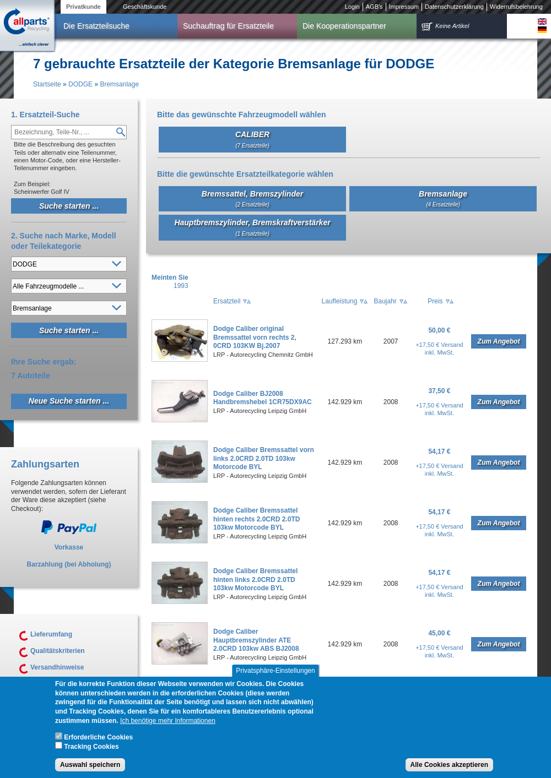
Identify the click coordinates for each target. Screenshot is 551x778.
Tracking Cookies (91, 751)
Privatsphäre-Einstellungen (275, 675)
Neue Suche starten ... (69, 400)
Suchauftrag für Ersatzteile (228, 25)
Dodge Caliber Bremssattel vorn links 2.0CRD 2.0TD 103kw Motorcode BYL (263, 458)
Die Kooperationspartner (344, 25)
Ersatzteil (226, 301)
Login (352, 6)
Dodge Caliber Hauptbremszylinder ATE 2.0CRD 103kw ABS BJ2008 (256, 640)
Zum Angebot (499, 341)
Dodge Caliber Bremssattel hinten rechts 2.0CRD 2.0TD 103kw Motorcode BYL (256, 519)
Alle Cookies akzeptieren (449, 769)
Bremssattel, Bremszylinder (252, 198)
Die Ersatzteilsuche (96, 25)
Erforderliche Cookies (98, 742)
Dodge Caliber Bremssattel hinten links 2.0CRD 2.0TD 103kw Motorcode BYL (255, 579)
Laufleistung (340, 301)
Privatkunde (83, 6)
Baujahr (385, 301)
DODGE (80, 84)
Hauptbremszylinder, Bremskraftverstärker (252, 227)
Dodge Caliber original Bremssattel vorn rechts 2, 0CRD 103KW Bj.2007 (254, 337)
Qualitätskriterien (57, 651)
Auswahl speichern (90, 769)
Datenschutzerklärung (454, 6)
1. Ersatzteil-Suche (45, 114)
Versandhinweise (57, 667)
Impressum (404, 6)
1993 (181, 286)
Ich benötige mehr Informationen (167, 725)
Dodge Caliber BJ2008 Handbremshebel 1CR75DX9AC (262, 398)
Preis (435, 301)
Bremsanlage (119, 84)
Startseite (47, 84)
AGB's (374, 6)
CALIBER (252, 139)
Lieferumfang (51, 634)
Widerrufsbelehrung (516, 6)
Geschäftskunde (145, 6)
